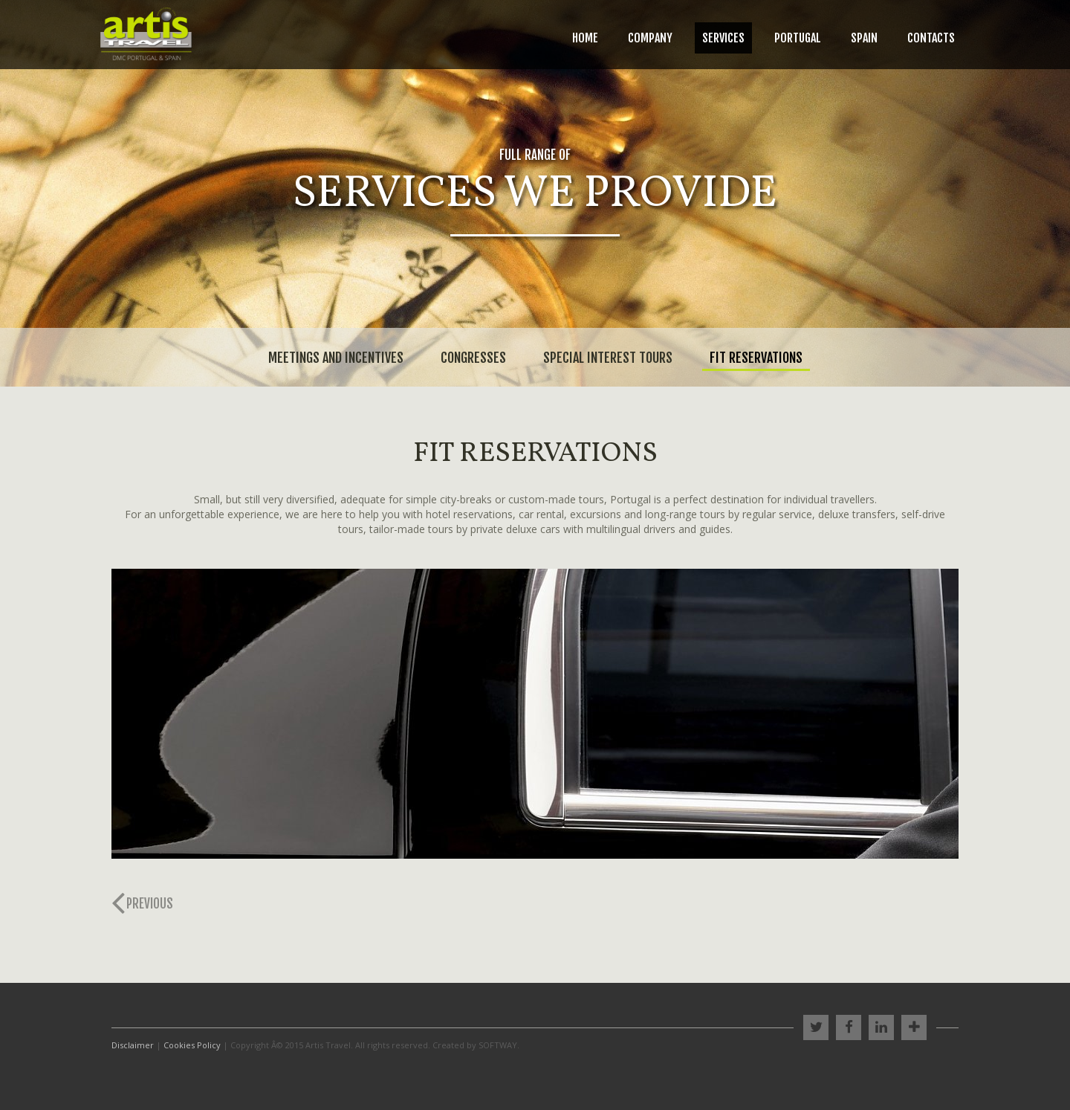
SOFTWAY (498, 1045)
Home (585, 37)
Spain (864, 37)
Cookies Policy (192, 1045)
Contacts (931, 37)
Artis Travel (146, 34)
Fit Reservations (756, 357)
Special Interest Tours (607, 357)
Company (650, 37)
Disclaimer (132, 1045)
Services (723, 37)
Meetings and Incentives (335, 357)
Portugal (797, 37)
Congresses (473, 357)
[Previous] (146, 904)
